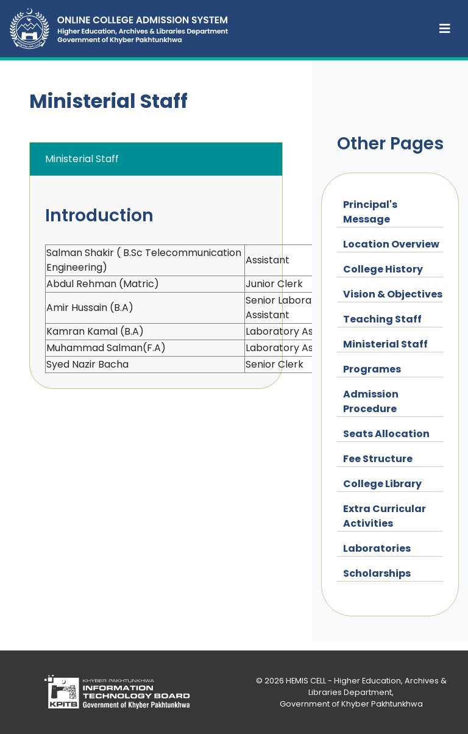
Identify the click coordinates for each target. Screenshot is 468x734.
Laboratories (377, 548)
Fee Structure (378, 459)
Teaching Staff (382, 319)
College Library (382, 484)
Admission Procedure (371, 401)
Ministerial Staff (385, 344)
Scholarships (377, 573)
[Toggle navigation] (444, 29)
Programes (372, 369)
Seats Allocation (386, 434)
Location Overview (391, 244)
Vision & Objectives (392, 294)
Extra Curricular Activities (384, 516)
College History (383, 269)
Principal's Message (370, 212)
